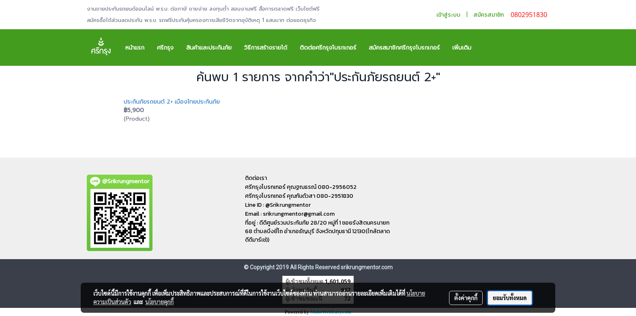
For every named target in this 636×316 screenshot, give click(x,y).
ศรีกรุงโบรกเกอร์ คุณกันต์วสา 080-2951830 (299, 196)
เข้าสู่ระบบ (448, 15)
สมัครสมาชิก (488, 15)
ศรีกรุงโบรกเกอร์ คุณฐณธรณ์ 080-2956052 (301, 187)
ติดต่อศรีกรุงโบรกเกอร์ (328, 47)
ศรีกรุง (165, 47)
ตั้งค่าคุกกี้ (465, 297)
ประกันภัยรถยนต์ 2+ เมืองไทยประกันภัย (172, 101)
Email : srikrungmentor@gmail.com (290, 214)
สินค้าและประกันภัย (209, 47)
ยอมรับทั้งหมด (510, 297)
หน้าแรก (134, 47)
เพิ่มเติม (461, 47)
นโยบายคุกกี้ (159, 301)
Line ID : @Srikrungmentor (278, 205)
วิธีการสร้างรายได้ (265, 47)
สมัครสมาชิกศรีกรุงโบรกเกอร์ (404, 47)
